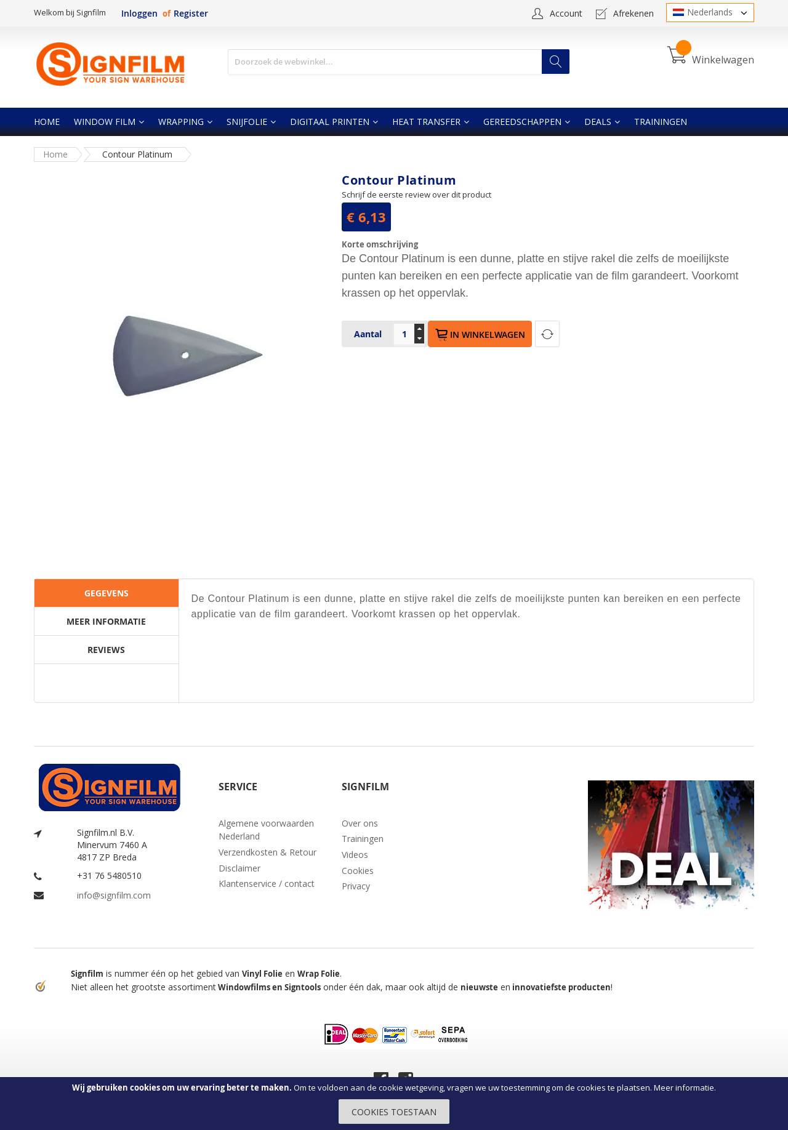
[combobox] (398, 62)
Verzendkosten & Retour (267, 852)
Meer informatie (684, 1087)
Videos (355, 854)
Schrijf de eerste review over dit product (416, 194)
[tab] (106, 593)
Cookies (358, 870)
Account (566, 13)
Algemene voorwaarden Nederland (266, 830)
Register (191, 13)
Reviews (106, 649)
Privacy (356, 886)
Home (55, 154)
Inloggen (139, 13)
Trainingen (363, 838)
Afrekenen (633, 13)
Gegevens (106, 593)
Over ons (360, 823)
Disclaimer (239, 868)
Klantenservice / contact (267, 883)
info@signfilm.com (114, 895)
